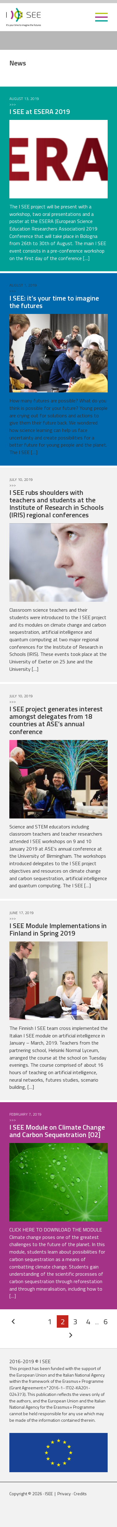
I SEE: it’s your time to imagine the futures (54, 302)
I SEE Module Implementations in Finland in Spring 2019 (58, 929)
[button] (101, 17)
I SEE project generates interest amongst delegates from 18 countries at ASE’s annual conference (56, 720)
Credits (80, 1493)
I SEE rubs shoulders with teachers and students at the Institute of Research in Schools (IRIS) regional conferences (56, 503)
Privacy (64, 1493)
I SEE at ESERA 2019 (39, 111)
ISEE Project (23, 17)
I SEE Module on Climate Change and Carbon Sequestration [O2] (57, 1131)
